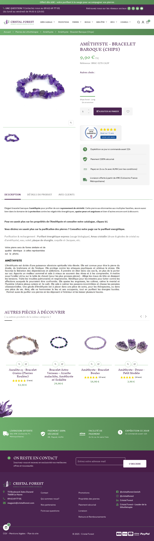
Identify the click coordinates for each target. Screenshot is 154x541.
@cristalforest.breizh (130, 491)
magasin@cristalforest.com (21, 503)
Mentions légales (17, 533)
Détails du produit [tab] (39, 194)
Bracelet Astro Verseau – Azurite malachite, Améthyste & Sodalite (59, 374)
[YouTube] (141, 8)
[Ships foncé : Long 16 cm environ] (87, 90)
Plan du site (33, 533)
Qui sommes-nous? (50, 498)
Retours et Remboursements (92, 516)
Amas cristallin (99, 236)
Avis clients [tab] (67, 194)
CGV (5, 533)
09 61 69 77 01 (14, 498)
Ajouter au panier (108, 111)
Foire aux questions (50, 510)
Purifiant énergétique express (53, 236)
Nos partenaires (48, 504)
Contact (44, 492)
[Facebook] (129, 8)
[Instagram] (133, 8)
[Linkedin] (137, 8)
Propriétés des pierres (89, 498)
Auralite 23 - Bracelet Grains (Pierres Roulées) (23, 372)
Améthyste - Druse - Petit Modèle (131, 371)
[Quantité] (86, 111)
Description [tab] (13, 194)
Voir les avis (108, 137)
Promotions (84, 492)
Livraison (83, 510)
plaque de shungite (42, 240)
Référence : (85, 63)
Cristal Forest (126, 500)
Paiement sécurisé (87, 504)
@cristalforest (127, 496)
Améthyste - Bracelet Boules (95, 371)
